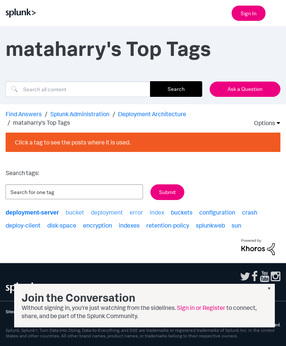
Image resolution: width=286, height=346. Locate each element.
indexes (129, 225)
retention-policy (167, 225)
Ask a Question (245, 89)
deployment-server (32, 212)
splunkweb (210, 225)
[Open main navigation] (275, 12)
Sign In (249, 13)
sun (236, 225)
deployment (107, 212)
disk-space (61, 225)
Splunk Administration (79, 114)
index (157, 212)
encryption (97, 225)
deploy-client (23, 225)
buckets (182, 212)
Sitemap (14, 311)
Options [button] (262, 123)
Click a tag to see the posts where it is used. (72, 142)
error (136, 212)
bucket (75, 212)
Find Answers (24, 114)
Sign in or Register (201, 307)
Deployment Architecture (152, 114)
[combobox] (78, 89)
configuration (217, 212)
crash (249, 212)
